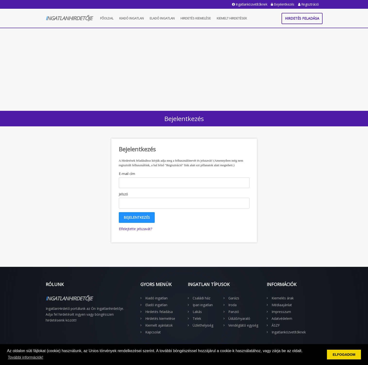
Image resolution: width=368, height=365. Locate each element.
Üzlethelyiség (203, 325)
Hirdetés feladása (302, 18)
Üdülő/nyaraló (239, 318)
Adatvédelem (282, 318)
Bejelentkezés (282, 4)
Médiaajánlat (282, 305)
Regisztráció (308, 4)
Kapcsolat (153, 332)
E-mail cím (127, 173)
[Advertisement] (184, 68)
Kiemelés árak (283, 298)
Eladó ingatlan (162, 18)
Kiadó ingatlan (131, 18)
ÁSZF (276, 325)
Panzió (233, 311)
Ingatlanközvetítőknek (249, 4)
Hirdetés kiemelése (195, 18)
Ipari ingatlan (203, 305)
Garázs (233, 298)
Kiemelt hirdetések (232, 18)
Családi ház (201, 298)
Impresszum (281, 311)
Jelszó (123, 194)
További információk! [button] (25, 357)
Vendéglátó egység (243, 325)
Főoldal (106, 18)
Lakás (197, 311)
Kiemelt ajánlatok (159, 325)
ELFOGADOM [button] (344, 354)
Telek (197, 318)
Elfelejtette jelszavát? (135, 228)
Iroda (232, 305)
